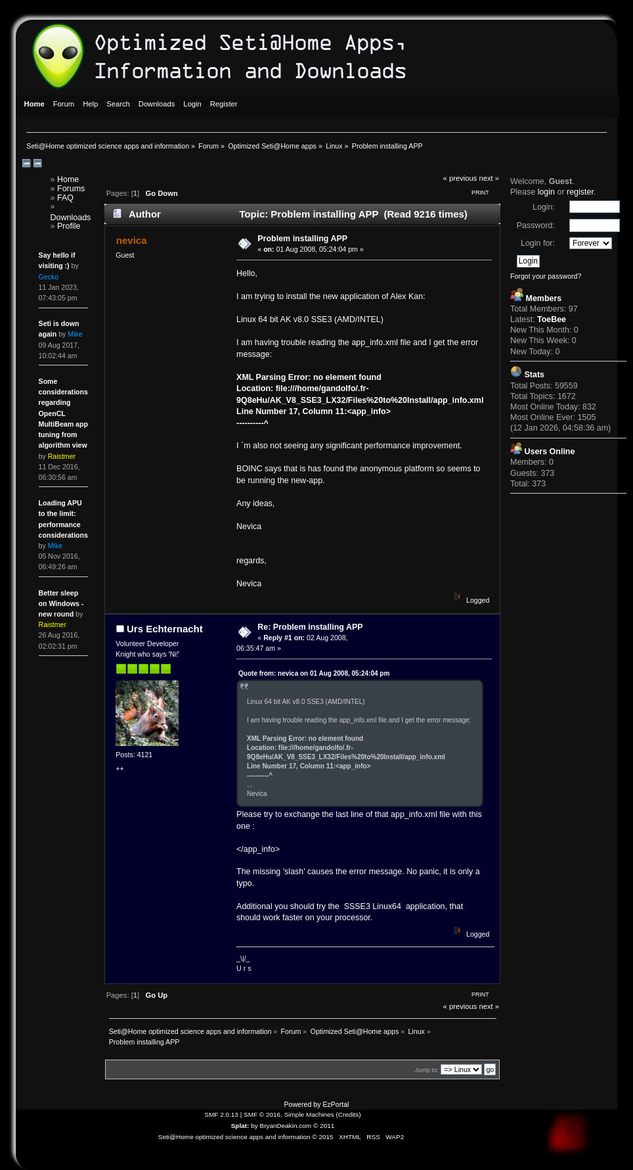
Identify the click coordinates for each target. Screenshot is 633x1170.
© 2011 (323, 1125)
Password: (536, 225)
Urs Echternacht (165, 628)
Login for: (538, 243)
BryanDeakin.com (286, 1125)
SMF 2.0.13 (221, 1114)
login (546, 192)
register (580, 192)
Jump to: (427, 1069)
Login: (544, 207)
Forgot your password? (545, 276)
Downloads (71, 217)
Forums (71, 188)
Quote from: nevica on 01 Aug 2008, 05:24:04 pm (313, 673)
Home (68, 179)
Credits (348, 1114)
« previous (460, 178)
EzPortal (335, 1104)
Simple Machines (309, 1114)
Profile (68, 226)
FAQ (65, 197)
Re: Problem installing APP (309, 627)
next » (489, 178)
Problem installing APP (302, 238)
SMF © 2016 (262, 1114)
